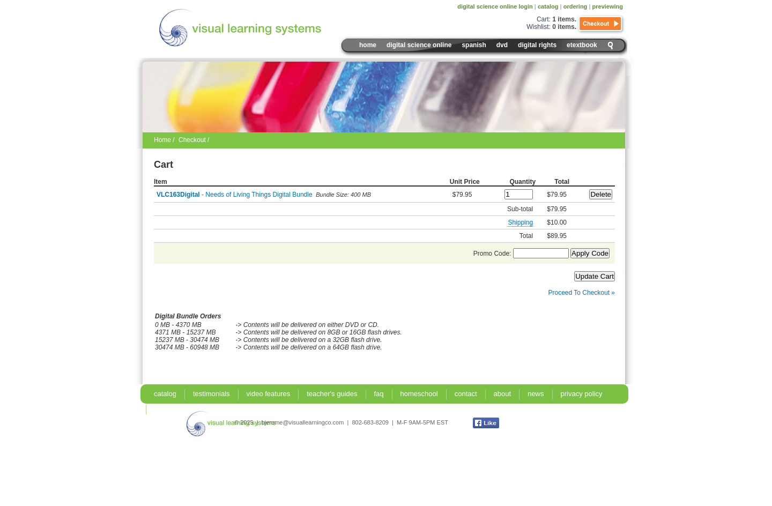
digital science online (419, 45)
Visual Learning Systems (263, 28)
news (536, 394)
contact (466, 394)
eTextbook (582, 45)
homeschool (419, 394)
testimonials (211, 394)
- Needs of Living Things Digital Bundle (235, 194)
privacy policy (582, 394)
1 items (563, 19)
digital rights (537, 45)
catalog (548, 6)
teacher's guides (332, 394)
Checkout (601, 24)
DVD (502, 45)
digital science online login (495, 6)
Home (367, 45)
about (502, 394)
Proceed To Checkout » (581, 292)
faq (379, 394)
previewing (607, 6)
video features (269, 394)
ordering (575, 6)
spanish (474, 45)
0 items (563, 27)
